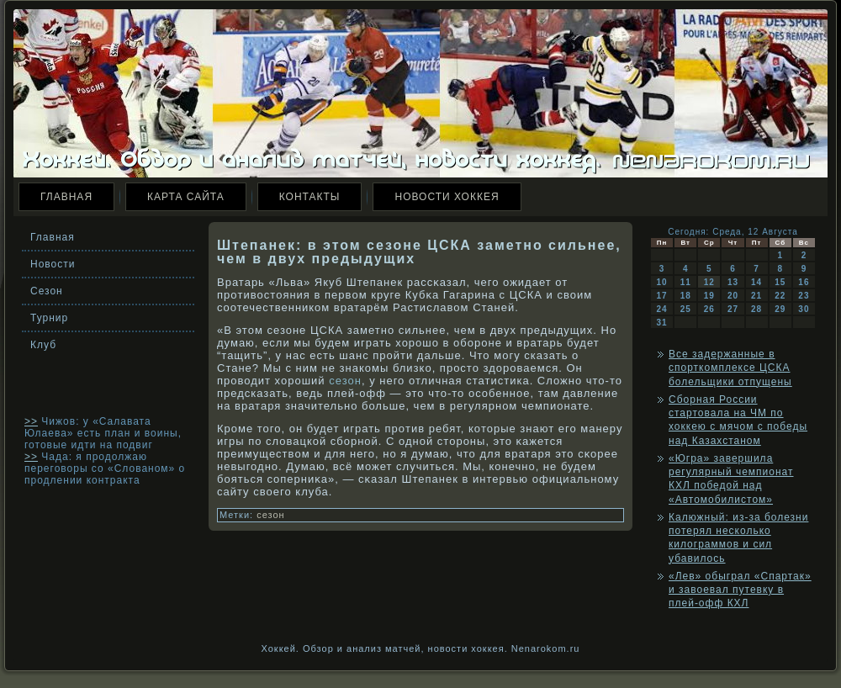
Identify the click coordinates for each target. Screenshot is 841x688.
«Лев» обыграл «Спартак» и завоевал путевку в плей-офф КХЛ (740, 590)
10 (662, 282)
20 (732, 295)
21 (756, 295)
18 (685, 295)
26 (709, 309)
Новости (52, 264)
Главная (66, 197)
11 (685, 282)
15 (780, 282)
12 (709, 282)
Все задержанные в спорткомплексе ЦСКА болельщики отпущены (730, 368)
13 (732, 282)
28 (756, 309)
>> (31, 421)
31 (662, 322)
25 (685, 309)
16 (803, 282)
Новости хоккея (446, 197)
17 (662, 295)
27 (732, 309)
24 (662, 309)
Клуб (43, 345)
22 (780, 295)
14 (756, 282)
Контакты (310, 197)
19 (709, 295)
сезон (345, 380)
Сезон (46, 291)
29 (780, 309)
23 (803, 295)
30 (803, 309)
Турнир (49, 318)
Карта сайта (186, 197)
